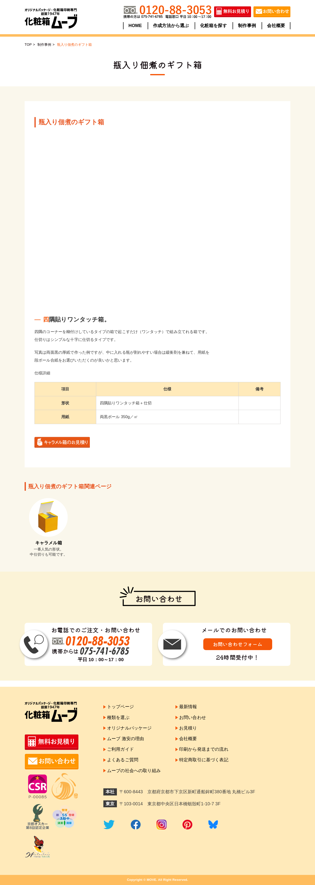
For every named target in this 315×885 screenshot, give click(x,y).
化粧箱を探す (213, 25)
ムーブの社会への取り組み (134, 770)
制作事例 (247, 25)
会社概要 (276, 25)
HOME (135, 25)
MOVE (151, 880)
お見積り (188, 728)
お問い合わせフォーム (238, 644)
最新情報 (188, 706)
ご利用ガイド (120, 749)
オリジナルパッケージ (129, 728)
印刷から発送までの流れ (203, 749)
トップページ (120, 706)
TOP (28, 44)
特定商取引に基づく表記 (203, 759)
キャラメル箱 (48, 542)
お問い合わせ (192, 717)
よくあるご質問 (122, 759)
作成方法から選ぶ (171, 25)
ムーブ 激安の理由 (125, 738)
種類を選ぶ (118, 717)
